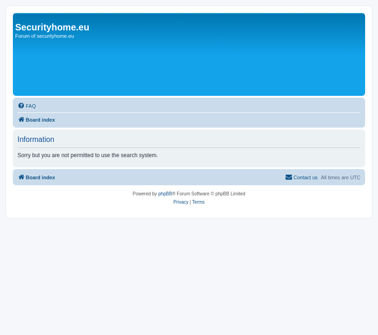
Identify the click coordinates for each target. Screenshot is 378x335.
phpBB (165, 193)
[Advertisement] (182, 67)
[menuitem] (26, 106)
